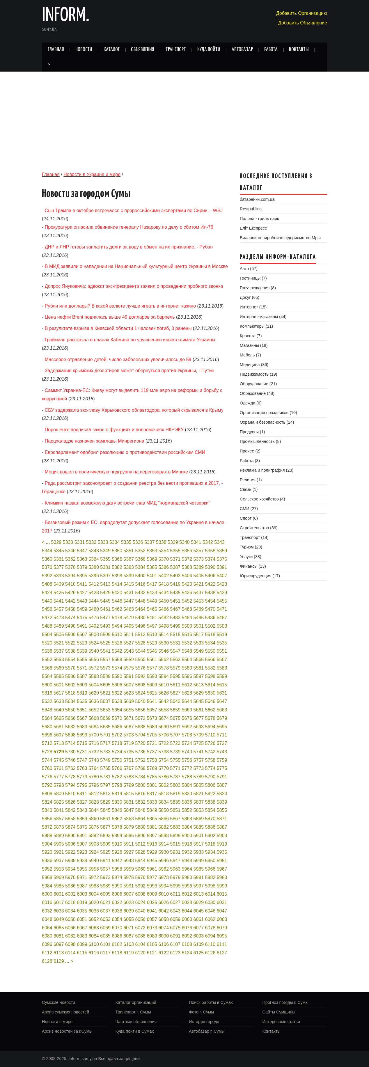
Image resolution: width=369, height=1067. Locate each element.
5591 (128, 676)
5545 (152, 651)
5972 (93, 877)
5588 (93, 676)
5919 (222, 843)
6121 (152, 952)
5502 (210, 626)
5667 (82, 718)
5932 (187, 852)
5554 (70, 659)
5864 (140, 818)
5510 (117, 634)
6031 (222, 902)
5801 (152, 785)
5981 (199, 877)
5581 (199, 667)
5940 (93, 860)
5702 (117, 734)
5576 (140, 667)
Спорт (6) (249, 518)
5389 (199, 567)
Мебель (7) (250, 355)
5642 (163, 701)
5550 (210, 651)
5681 (59, 726)
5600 (47, 684)
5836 (187, 802)
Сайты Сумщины (278, 1012)
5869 (199, 818)
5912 (140, 843)
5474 (70, 617)
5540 (93, 651)
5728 (47, 751)
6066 (70, 927)
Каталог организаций (136, 1002)
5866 (163, 818)
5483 (175, 617)
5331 (79, 542)
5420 (187, 584)
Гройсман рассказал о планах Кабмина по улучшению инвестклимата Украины (130, 339)
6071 (128, 927)
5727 (222, 743)
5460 (93, 609)
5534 (210, 642)
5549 (199, 651)
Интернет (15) (253, 307)
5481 (152, 617)
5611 (175, 684)
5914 (163, 843)
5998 (210, 885)
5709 (199, 734)
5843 (82, 810)
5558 (117, 659)
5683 (82, 726)
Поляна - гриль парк (259, 218)
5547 (175, 651)
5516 (187, 634)
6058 (163, 919)
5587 (82, 676)
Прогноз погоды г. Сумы (285, 1002)
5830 (117, 802)
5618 (70, 692)
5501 (199, 626)
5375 (222, 559)
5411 (82, 584)
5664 (47, 718)
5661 (199, 709)
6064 (47, 927)
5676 (187, 718)
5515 (175, 634)
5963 (175, 869)
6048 (47, 919)
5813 (105, 793)
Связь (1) (249, 489)
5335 (126, 542)
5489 (59, 626)
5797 (105, 785)
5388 (187, 567)
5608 (140, 684)
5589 (105, 676)
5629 (199, 692)
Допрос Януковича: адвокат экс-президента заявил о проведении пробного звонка (134, 286)
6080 (47, 935)
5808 (47, 793)
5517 (199, 634)
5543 (128, 651)
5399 (128, 575)
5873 (59, 827)
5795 (82, 785)
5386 (163, 567)
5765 (105, 768)
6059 (175, 919)
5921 (59, 852)
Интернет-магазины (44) (263, 316)
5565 (199, 659)
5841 (59, 810)
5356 (187, 550)
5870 (210, 818)
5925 (105, 852)
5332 (91, 542)
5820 (187, 793)
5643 (175, 701)
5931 (175, 852)
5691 (175, 726)
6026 (163, 902)
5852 (187, 810)
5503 (222, 626)
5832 (140, 802)
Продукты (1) (252, 431)
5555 (82, 659)
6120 (140, 952)
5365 (105, 559)
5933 (199, 852)
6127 (222, 952)
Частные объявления (136, 1021)
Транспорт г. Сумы (133, 1012)
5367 (128, 559)
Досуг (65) (249, 297)
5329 (56, 542)
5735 (128, 751)
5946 (163, 860)
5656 (140, 709)
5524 (93, 642)
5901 (199, 835)
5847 (128, 810)
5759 (222, 760)
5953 (59, 869)
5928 (140, 852)
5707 (175, 734)
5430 (117, 592)
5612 (187, 684)
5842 (70, 810)
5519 (222, 634)
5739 (175, 751)
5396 (93, 575)
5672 (140, 718)
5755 (175, 760)
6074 (163, 927)
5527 (128, 642)
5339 (173, 542)
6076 (187, 927)
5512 (140, 634)
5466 (163, 609)
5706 (163, 734)
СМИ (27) (249, 508)
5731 (82, 751)
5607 (128, 684)
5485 (199, 617)
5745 (59, 760)
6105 (152, 944)
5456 (47, 609)
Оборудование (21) (258, 383)
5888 (47, 835)
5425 (59, 592)
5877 (105, 827)
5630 (210, 692)
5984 (47, 885)
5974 (117, 877)
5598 (210, 676)
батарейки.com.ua (257, 199)
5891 (82, 835)
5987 (82, 885)
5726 (210, 743)
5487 (222, 617)
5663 (222, 709)
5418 (163, 584)
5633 (59, 701)
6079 (222, 927)
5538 (70, 651)
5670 (117, 718)
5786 (163, 776)
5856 (47, 818)
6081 (59, 935)
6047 (222, 910)
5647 (222, 701)
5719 (128, 743)
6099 (82, 944)
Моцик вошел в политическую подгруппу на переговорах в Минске (116, 471)
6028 (187, 902)
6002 (70, 894)
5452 (187, 601)
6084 (93, 935)
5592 (140, 676)
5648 (47, 709)
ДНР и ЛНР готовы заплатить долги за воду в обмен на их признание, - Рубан (129, 246)
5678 (210, 718)
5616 (47, 692)
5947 (175, 860)
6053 (105, 919)
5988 (93, 885)
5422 (210, 584)
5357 (199, 550)
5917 (199, 843)
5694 (210, 726)
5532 (187, 642)
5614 (210, 684)
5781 (105, 776)
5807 (222, 785)
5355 (175, 550)
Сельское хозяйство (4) (262, 499)
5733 (105, 751)
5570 (70, 667)
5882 (163, 827)
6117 (105, 952)
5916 (187, 843)
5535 (222, 642)
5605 (105, 684)
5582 (210, 667)
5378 (70, 567)
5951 (222, 860)
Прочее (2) (250, 451)
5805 (199, 785)
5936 (47, 860)
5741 (199, 751)
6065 (59, 927)
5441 (59, 601)
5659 (175, 709)
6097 (59, 944)
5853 (199, 810)
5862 (117, 818)
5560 (140, 659)
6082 (70, 935)
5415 (128, 584)
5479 (128, 617)
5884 (187, 827)
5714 (70, 743)
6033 (59, 910)
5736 (140, 751)
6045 (199, 910)
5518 (210, 634)
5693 (199, 726)
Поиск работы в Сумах (211, 1002)
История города (204, 1021)
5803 (175, 785)
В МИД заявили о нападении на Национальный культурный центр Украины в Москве (136, 266)
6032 (47, 910)
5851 (175, 810)
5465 (152, 609)
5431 (128, 592)
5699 (82, 734)
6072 (140, 927)
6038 (117, 910)
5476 (93, 617)
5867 (175, 818)
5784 (140, 776)
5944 (140, 860)
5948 (187, 860)
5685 (105, 726)
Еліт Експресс (253, 228)
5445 (105, 601)
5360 (47, 559)
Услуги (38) (250, 556)
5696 (47, 734)
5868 (187, 818)
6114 (70, 952)
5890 (70, 835)
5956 (93, 869)
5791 (222, 776)
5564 (187, 659)
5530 (163, 642)
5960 (140, 869)
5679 (222, 718)
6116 (93, 952)
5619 (82, 692)
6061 (199, 919)
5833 (152, 802)
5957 (105, 869)
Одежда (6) (251, 403)
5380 (93, 567)
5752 (140, 760)
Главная (56, 49)
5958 (117, 869)
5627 (175, 692)
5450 (163, 601)
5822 (210, 793)
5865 (152, 818)
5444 (93, 601)
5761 (59, 768)
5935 (222, 852)
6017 (59, 902)
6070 (117, 927)
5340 (184, 542)
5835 (175, 802)
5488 (47, 626)
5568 (47, 667)
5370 (163, 559)
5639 (128, 701)
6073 (152, 927)
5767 (128, 768)
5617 (59, 692)
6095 (222, 935)
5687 (128, 726)
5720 (140, 743)
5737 (152, 751)
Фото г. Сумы (201, 1012)
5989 (105, 885)
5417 (152, 584)
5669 (105, 718)
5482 (163, 617)
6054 (117, 919)
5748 (93, 760)
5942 (117, 860)
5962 (163, 869)
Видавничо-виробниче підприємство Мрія (280, 237)
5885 (199, 827)
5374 (210, 559)
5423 (222, 584)
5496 (140, 626)
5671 (128, 718)
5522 (70, 642)
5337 (149, 542)
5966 (210, 869)
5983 (222, 877)
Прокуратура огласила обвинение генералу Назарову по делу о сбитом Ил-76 (129, 227)
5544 (140, 651)
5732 (93, 751)
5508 (93, 634)
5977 (152, 877)
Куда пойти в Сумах (135, 1031)
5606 (117, 684)
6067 (82, 927)
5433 (152, 592)
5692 (187, 726)
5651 (82, 709)
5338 (161, 542)
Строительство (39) (259, 527)
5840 (47, 810)
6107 (175, 944)
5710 (210, 734)
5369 (152, 559)
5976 (140, 877)
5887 (222, 827)
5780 (93, 776)
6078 (210, 927)
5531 (175, 642)
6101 (105, 944)
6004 (93, 894)
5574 (117, 667)
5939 (82, 860)
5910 (117, 843)
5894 (117, 835)
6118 (117, 952)
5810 (70, 793)
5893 (105, 835)
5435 (175, 592)
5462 (117, 609)
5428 (93, 592)
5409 (59, 584)
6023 (128, 902)
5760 (47, 768)
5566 (210, 659)
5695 (222, 726)
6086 (117, 935)
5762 (70, 768)
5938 (70, 860)
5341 (196, 542)
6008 (140, 894)
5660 (187, 709)
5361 (59, 559)
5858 (70, 818)
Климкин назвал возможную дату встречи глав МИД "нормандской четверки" (127, 502)
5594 (163, 676)
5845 (105, 810)
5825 (59, 802)
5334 (114, 542)
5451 (175, 601)
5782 (117, 776)
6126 (210, 952)
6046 (210, 910)
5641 (152, 701)
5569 (59, 667)
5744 (47, 760)
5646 (210, 701)
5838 (210, 802)
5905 (59, 843)
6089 (152, 935)
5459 (82, 609)
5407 (222, 575)
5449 (152, 601)
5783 (128, 776)
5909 (105, 843)
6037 (105, 910)
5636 (93, 701)
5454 (210, 601)
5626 (163, 692)
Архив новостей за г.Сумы (67, 1031)
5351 (128, 550)
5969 (59, 877)
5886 (210, 827)
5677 (199, 718)
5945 (152, 860)
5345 (59, 550)
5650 (70, 709)
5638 (117, 701)
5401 (152, 575)
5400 (140, 575)
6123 (175, 952)
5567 (222, 659)
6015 (222, 894)
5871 (222, 818)
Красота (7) (251, 335)
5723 (175, 743)
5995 (175, 885)
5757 (199, 760)
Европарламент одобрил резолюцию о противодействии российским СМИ (125, 452)
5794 (70, 785)
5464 (140, 609)
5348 (93, 550)
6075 (175, 927)
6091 (175, 935)
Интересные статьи (281, 1021)
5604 (93, 684)
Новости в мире (57, 1021)
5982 (210, 877)
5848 (140, 810)
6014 (210, 894)
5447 (128, 601)
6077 (199, 927)
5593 (152, 676)
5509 (105, 634)
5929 (152, 852)
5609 (152, 684)
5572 (93, 667)
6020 (93, 902)
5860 (93, 818)
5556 (93, 659)
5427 (82, 592)
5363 (82, 559)
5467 (175, 609)
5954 (70, 869)
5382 (117, 567)
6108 (187, 944)
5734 (117, 751)
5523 (82, 642)
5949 (199, 860)
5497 (152, 626)
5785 (152, 776)
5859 (82, 818)
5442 (70, 601)
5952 (47, 869)
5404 (187, 575)
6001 (59, 894)
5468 (187, 609)
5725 (199, 743)
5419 (175, 584)
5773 (199, 768)
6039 (128, 910)
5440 (47, 601)
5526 (117, 642)
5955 (82, 869)
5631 (222, 692)
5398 (117, 575)
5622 (117, 692)
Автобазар (242, 49)
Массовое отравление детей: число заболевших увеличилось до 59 (118, 359)
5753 (152, 760)
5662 (210, 709)
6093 (199, 935)
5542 (117, 651)
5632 (47, 701)
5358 (210, 550)
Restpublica (251, 209)
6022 (117, 902)
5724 (187, 743)
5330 (68, 542)
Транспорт (176, 49)
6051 (82, 919)
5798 (117, 785)
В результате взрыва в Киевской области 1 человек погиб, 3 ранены (118, 328)
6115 (82, 952)
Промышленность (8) (260, 441)
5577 (152, 667)
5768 (140, 768)
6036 (93, 910)
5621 (105, 692)
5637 (105, 701)
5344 (47, 550)
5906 (70, 843)
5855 (222, 810)
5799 (128, 785)
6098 (70, 944)
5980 (187, 877)
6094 (210, 935)
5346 (70, 550)
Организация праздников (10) (268, 412)
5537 (59, 651)
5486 (210, 617)
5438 (210, 592)
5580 (187, 667)
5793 (59, 785)
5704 (140, 734)
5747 (82, 760)
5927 (128, 852)
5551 (222, 651)
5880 (140, 827)
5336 (138, 542)
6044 (187, 910)
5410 (70, 584)
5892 (93, 835)
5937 (59, 860)
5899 (175, 835)
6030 (210, 902)
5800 (140, 785)
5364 (93, 559)
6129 (59, 961)
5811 (82, 793)
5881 (152, 827)
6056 (140, 919)
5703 (128, 734)
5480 (140, 617)
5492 (93, 626)
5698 (70, 734)
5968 (47, 877)
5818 (163, 793)
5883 (175, 827)
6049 (59, 919)
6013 (199, 894)
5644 (187, 701)
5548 (187, 651)
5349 (105, 550)
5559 (128, 659)
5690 (163, 726)
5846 (117, 810)
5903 (222, 835)
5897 (152, 835)
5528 (140, 642)
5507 (82, 634)
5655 (128, 709)
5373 (199, 559)
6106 (163, 944)
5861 (105, 818)
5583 (222, 667)
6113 (59, 952)
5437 (199, 592)
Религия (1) (251, 479)
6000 (47, 894)
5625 (152, 692)
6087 (128, 935)
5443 (82, 601)
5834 (163, 802)
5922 (70, 852)
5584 (47, 676)
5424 (47, 592)
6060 (187, 919)
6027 (175, 902)
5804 (187, 785)
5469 (199, 609)
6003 (82, 894)
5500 (187, 626)
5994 (163, 885)
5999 (222, 885)
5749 (105, 760)
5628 (187, 692)
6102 (117, 944)
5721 (152, 743)
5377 (59, 567)
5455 (222, 601)
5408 (47, 584)
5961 (152, 869)
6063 (222, 919)
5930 (163, 852)
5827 (82, 802)
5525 (105, 642)
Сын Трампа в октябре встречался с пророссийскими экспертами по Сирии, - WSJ (134, 210)
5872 (47, 827)
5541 (105, 651)
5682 (70, 726)
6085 (105, 935)
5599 (222, 676)
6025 (152, 902)
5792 (47, 785)
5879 (128, 827)
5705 (152, 734)
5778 (70, 776)
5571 (82, 667)
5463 (128, 609)
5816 (140, 793)
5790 (210, 776)
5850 (163, 810)
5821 (199, 793)
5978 (163, 877)
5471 (222, 609)
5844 (93, 810)
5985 (59, 885)
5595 (175, 676)
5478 (117, 617)
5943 (128, 860)
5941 (105, 860)
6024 (140, 902)
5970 (70, 877)
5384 (140, 567)
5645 (199, 701)
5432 (140, 592)
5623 (128, 692)
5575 (128, 667)
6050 (70, 919)
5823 (222, 793)
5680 (47, 726)
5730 (70, 751)
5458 (70, 609)
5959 (128, 869)
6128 (47, 961)
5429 (105, 592)
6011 (175, 894)
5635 (82, 701)
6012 (187, 894)
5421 (199, 584)
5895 (128, 835)
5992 (140, 885)
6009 (152, 894)
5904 (47, 843)
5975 (128, 877)
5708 (187, 734)
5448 (140, 601)
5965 (199, 869)
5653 (105, 709)
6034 (70, 910)
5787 (175, 776)
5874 (70, 827)
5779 (82, 776)
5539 (82, 651)
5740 (187, 751)
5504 (47, 634)
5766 (117, 768)
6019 (82, 902)
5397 (105, 575)
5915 (175, 843)
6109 (199, 944)
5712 (47, 743)
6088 (140, 935)
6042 (163, 910)
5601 (59, 684)
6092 (187, 935)
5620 (93, 692)
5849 (152, 810)
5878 (117, 827)
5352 (140, 550)
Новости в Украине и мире (91, 174)
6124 (187, 952)
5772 (187, 768)
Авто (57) (249, 268)
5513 (152, 634)
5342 (208, 542)
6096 (47, 944)
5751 (128, 760)
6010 (163, 894)
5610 (163, 684)
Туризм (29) (251, 547)
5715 (82, 743)
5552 (47, 659)
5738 (163, 751)
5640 (140, 701)
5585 (59, 676)
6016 (47, 902)
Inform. (65, 15)
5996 (187, 885)
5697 (59, 734)
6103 (128, 944)
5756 (187, 760)
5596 (187, 676)
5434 (163, 592)
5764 (93, 768)
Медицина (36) (254, 364)
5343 (219, 542)
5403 (175, 575)
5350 (117, 550)
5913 (152, 843)
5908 (93, 843)
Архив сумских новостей (65, 1012)
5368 (140, 559)
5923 (82, 852)
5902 (210, 835)
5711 (222, 734)
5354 (163, 550)
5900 (187, 835)
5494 (117, 626)
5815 (128, 793)
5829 (105, 802)
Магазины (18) (253, 345)
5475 (82, 617)
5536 (47, 651)
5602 (70, 684)
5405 (199, 575)
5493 (105, 626)
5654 (117, 709)
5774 (210, 768)
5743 (222, 751)
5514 (163, 634)
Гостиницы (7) (253, 278)
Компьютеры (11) (256, 326)
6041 (152, 910)
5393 (59, 575)
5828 (93, 802)
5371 (175, 559)
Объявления (142, 49)
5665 (59, 718)
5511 (128, 634)
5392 (47, 575)
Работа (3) (250, 460)
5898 (163, 835)
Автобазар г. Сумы (207, 1031)
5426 (70, 592)
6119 (128, 952)
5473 (59, 617)
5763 (82, 768)
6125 (199, 952)
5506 (70, 634)
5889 (59, 835)
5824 (47, 802)
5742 (210, 751)
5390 (210, 567)
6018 (70, 902)
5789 (199, 776)
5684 (93, 726)
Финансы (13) (253, 566)
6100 (93, 944)
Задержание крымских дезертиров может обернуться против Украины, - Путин (129, 370)
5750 (117, 760)
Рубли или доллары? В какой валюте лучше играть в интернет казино (120, 305)
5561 (152, 659)
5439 (222, 592)
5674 (163, 718)
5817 (152, 793)
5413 (105, 584)
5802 (163, 785)
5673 (152, 718)
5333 (103, 542)
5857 (59, 818)
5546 (163, 651)
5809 (59, 793)
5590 (117, 676)
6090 (163, 935)
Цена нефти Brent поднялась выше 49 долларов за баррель (110, 317)
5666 (70, 718)
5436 (187, 592)
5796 (93, 785)
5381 (105, 567)
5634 (70, 701)
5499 (175, 626)
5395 (82, 575)
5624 (140, 692)
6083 (82, 935)
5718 (117, 743)
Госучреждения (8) (258, 287)
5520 (47, 642)
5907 (82, 843)
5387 (175, 567)
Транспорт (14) (254, 537)
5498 (163, 626)
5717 (105, 743)
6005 (105, 894)
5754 (163, 760)
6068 (93, 927)
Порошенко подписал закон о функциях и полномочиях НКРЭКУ (114, 429)
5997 (199, 885)
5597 (199, 676)
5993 (152, 885)
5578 (163, 667)
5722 (163, 743)
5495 (128, 626)
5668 (93, 718)
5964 (187, 869)
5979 (175, 877)
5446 (117, 601)
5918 (210, 843)
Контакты (299, 49)
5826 (70, 802)
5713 (59, 743)
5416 (140, 584)
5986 (70, 885)
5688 (140, 726)
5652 (93, 709)
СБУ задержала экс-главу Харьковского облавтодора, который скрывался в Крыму (134, 410)
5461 (105, 609)
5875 (82, 827)
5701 (105, 734)
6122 (163, 952)
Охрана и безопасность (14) (267, 422)
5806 (210, 785)
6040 (140, 910)
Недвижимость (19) (258, 374)
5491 (82, 626)
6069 (105, 927)
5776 (47, 776)
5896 (140, 835)
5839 (222, 802)
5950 (210, 860)
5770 (163, 768)
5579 (175, 667)
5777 (59, 776)
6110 (210, 944)
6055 (128, 919)
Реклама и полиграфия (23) (266, 470)
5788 (187, 776)
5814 (117, 793)
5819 (175, 793)
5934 (210, 852)
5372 (187, 559)
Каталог (112, 49)
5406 (210, 575)
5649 (59, 709)
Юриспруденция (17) (260, 576)
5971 (82, 877)
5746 (70, 760)
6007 (128, 894)
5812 (93, 793)
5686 (117, 726)
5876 (93, 827)
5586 (70, 676)
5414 (117, 584)
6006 (117, 894)
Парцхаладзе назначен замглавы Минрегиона (94, 440)
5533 (199, 642)
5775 (222, 768)
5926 (117, 852)
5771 (175, 768)
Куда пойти (208, 49)
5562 (163, 659)
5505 (59, 634)
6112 (47, 952)
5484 (187, 617)
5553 (59, 659)
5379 (82, 567)
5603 (82, 684)
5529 (152, 642)
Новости (83, 49)
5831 (128, 802)
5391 (222, 567)
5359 (222, 550)
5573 (105, 667)
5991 (128, 885)
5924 (93, 852)
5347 (82, 550)
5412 (93, 584)
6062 (210, 919)
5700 (93, 734)
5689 (152, 726)
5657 (152, 709)
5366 (117, 559)
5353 (152, 550)
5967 (222, 869)
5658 (163, 709)
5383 (128, 567)
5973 (105, 877)
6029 (199, 902)
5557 (105, 659)
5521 (59, 642)
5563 (175, 659)
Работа (271, 49)
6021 (105, 902)
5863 (128, 818)
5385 (152, 567)
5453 (199, 601)
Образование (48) (257, 393)
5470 (210, 609)
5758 (210, 760)
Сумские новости (58, 1002)
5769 (152, 768)
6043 (175, 910)
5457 (59, 609)
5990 (117, 885)
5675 (175, 718)
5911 (128, 843)
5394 (70, 575)
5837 (199, 802)
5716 (93, 743)
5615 (222, 684)
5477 (105, 617)
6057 (152, 919)
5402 (163, 575)
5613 (199, 684)
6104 (140, 944)
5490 (70, 626)
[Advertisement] (184, 115)
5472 (47, 617)
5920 (47, 852)
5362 (70, 559)
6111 (222, 944)
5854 (210, 810)
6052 (93, 919)
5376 (47, 567)
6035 (82, 910)
